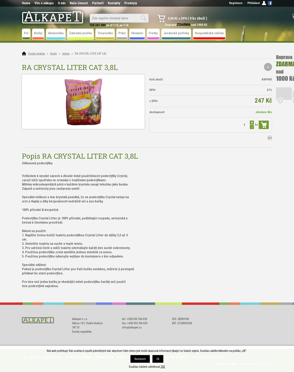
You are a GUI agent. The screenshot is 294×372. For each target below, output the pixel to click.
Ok (157, 359)
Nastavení (140, 359)
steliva (66, 53)
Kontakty (114, 3)
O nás (62, 3)
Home (26, 3)
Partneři (98, 3)
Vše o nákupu (44, 3)
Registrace (236, 3)
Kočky (53, 53)
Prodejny (130, 3)
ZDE (163, 366)
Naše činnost (79, 3)
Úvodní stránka (36, 53)
